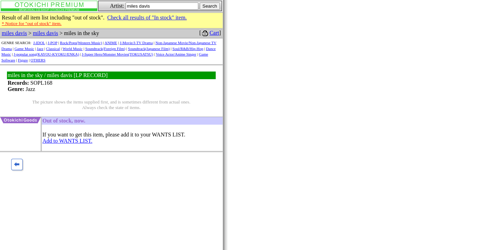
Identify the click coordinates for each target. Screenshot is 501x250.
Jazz (40, 49)
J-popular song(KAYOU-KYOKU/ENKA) (46, 54)
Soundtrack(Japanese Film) (149, 49)
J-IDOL (39, 43)
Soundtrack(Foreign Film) (105, 49)
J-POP (52, 43)
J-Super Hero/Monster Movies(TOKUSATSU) (117, 54)
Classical (53, 49)
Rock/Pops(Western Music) (81, 43)
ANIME (110, 43)
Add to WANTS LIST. (67, 141)
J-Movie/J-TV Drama (136, 43)
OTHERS (38, 60)
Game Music (24, 49)
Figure (23, 60)
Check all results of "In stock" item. (147, 17)
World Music (72, 49)
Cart (214, 33)
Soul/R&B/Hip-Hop (188, 49)
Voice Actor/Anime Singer (176, 54)
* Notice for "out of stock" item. (32, 23)
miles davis (14, 33)
